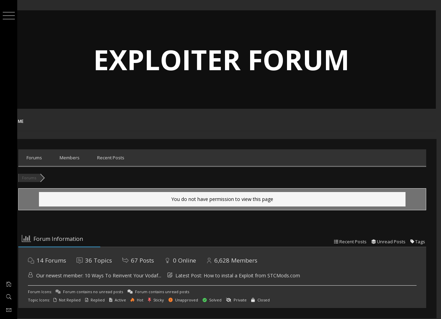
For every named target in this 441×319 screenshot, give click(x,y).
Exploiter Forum (229, 59)
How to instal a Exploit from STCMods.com (267, 275)
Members (85, 158)
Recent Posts (126, 158)
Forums (49, 158)
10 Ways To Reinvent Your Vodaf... (138, 275)
